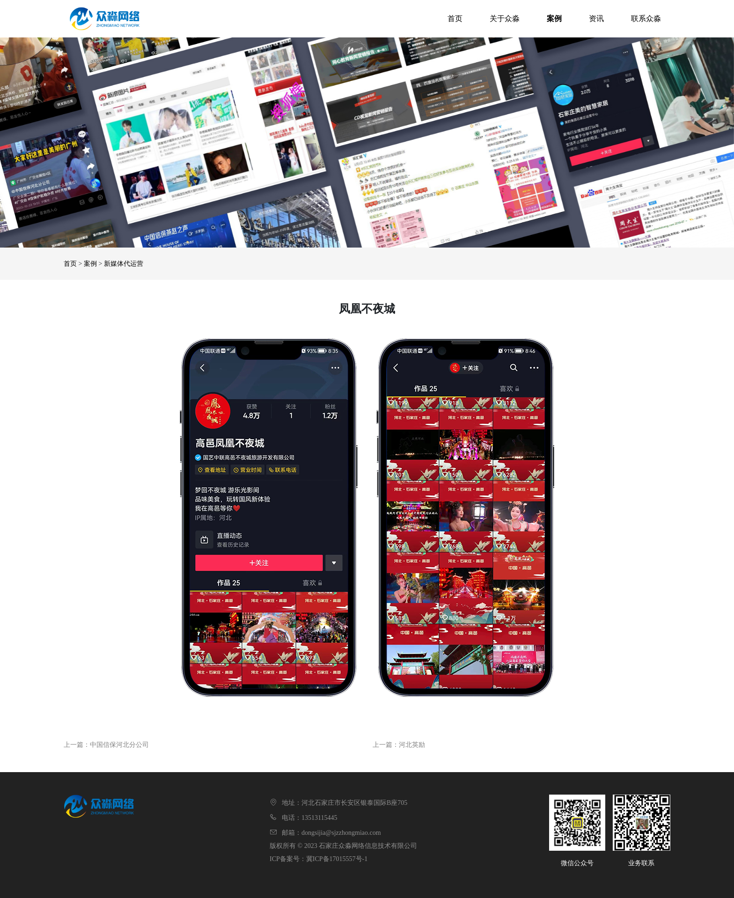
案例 (554, 18)
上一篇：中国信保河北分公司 (106, 744)
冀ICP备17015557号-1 (336, 858)
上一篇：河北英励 (399, 744)
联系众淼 (646, 18)
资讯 (596, 18)
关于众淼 (505, 18)
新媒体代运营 (123, 263)
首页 (455, 18)
